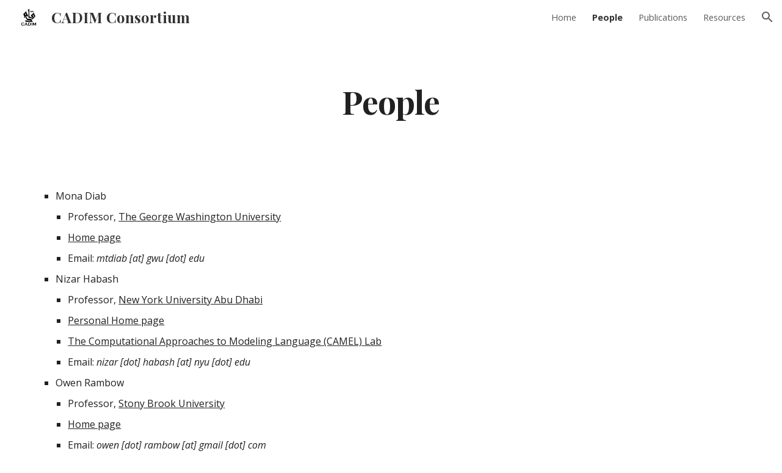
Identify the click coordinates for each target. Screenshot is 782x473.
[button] (767, 17)
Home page (94, 237)
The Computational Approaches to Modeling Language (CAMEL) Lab (225, 341)
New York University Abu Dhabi (190, 299)
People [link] (607, 17)
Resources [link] (724, 17)
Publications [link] (663, 17)
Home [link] (563, 17)
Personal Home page (116, 320)
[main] (390, 101)
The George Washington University (199, 216)
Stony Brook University (171, 403)
